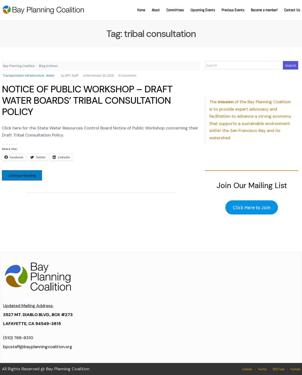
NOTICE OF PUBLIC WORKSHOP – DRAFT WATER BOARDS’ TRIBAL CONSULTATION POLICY (87, 100)
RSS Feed (278, 369)
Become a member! (264, 10)
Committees (175, 10)
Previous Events (233, 10)
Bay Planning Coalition (19, 66)
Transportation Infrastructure (23, 75)
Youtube (295, 369)
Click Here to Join (252, 207)
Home (141, 10)
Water (50, 75)
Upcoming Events (202, 10)
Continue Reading (22, 175)
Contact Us (292, 10)
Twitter (262, 369)
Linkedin (247, 369)
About (156, 10)
